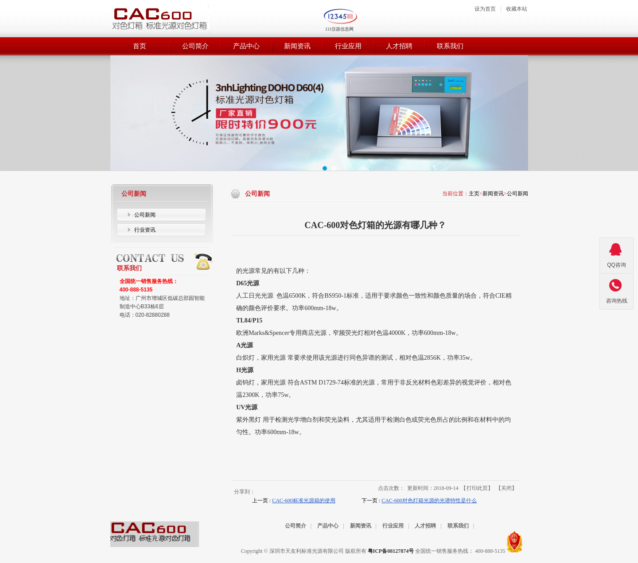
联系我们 (458, 526)
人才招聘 (425, 526)
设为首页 (485, 9)
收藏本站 (516, 9)
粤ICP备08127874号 (391, 551)
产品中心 (327, 526)
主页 (474, 193)
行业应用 (393, 526)
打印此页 (477, 488)
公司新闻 (517, 193)
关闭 (506, 488)
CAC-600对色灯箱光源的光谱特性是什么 (429, 500)
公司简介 (295, 526)
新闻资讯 (493, 193)
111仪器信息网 (339, 29)
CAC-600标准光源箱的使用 (303, 500)
